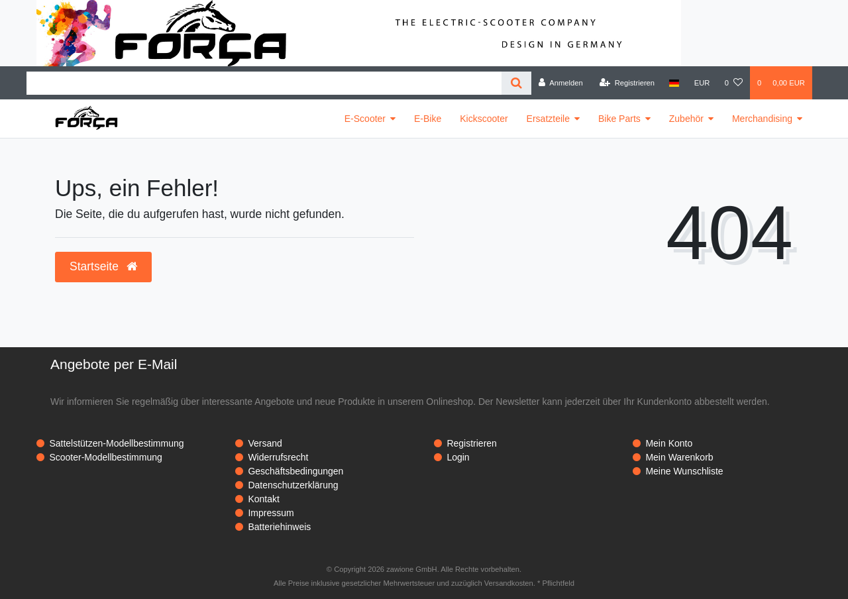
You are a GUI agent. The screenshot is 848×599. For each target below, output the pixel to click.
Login (458, 457)
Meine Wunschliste (684, 471)
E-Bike (427, 118)
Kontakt (263, 499)
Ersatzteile (548, 118)
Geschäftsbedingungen (295, 471)
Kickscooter (483, 118)
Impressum (270, 513)
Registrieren (471, 443)
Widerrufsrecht (278, 457)
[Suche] (516, 83)
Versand (265, 443)
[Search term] (264, 83)
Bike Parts (619, 118)
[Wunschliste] (733, 82)
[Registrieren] (627, 82)
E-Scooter (365, 118)
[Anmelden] (560, 82)
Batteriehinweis (279, 526)
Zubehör (686, 118)
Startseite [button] (103, 266)
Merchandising (762, 118)
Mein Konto (668, 443)
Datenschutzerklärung (293, 485)
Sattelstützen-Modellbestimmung (116, 443)
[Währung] (702, 82)
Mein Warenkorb (679, 457)
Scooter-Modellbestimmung (105, 457)
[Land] (674, 82)
